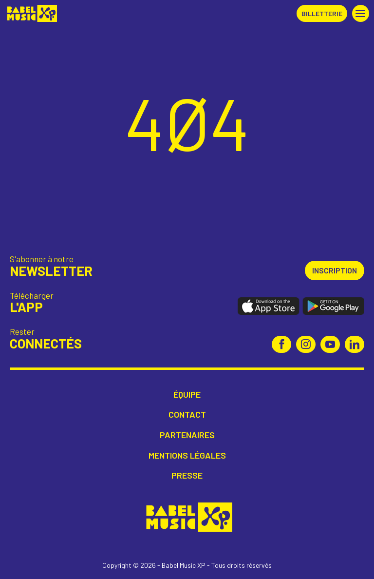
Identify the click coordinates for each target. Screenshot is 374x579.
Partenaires (187, 435)
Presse (187, 475)
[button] (360, 13)
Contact (187, 414)
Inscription (334, 270)
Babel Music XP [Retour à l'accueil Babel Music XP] (31, 13)
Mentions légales (187, 455)
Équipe (187, 394)
